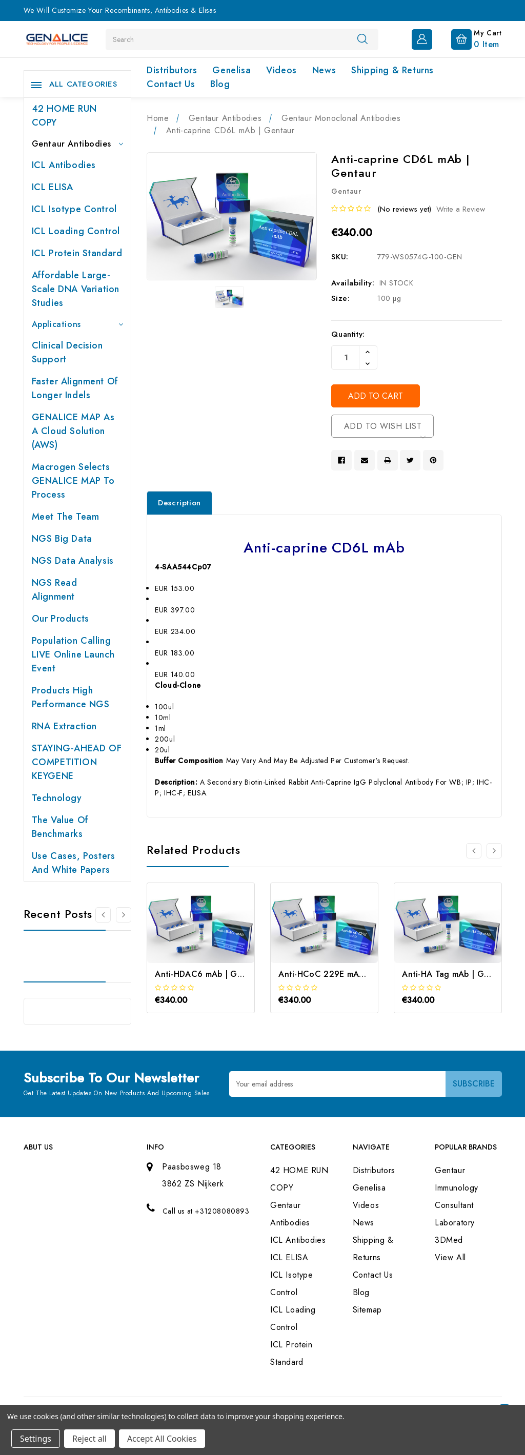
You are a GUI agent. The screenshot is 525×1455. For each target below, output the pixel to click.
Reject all (89, 1438)
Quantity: (348, 334)
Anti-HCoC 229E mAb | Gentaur (341, 974)
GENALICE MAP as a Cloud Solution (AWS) (73, 431)
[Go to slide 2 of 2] (103, 915)
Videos (281, 70)
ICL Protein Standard (77, 253)
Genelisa (231, 70)
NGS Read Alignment (54, 589)
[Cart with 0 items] (468, 38)
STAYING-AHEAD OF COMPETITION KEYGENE (77, 762)
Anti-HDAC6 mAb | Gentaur (208, 974)
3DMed (449, 1240)
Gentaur (450, 1170)
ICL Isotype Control (74, 209)
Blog (220, 84)
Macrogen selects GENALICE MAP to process (73, 480)
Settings (35, 1438)
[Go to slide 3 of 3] (473, 850)
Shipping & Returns (392, 70)
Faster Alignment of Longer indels (75, 388)
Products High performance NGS (71, 697)
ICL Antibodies (64, 165)
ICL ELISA (52, 187)
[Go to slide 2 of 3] (494, 850)
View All (450, 1257)
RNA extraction (64, 726)
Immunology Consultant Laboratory (456, 1205)
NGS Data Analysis (73, 560)
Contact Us (171, 84)
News (324, 70)
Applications (78, 324)
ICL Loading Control (76, 231)
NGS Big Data (62, 538)
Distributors (172, 70)
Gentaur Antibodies (78, 144)
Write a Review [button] (460, 209)
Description (179, 502)
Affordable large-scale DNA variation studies (75, 289)
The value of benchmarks (60, 827)
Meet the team (65, 516)
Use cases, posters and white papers (73, 862)
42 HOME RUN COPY (64, 115)
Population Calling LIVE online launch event (73, 654)
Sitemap (367, 1310)
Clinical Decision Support (67, 352)
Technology (57, 798)
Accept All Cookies (162, 1438)
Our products (60, 618)
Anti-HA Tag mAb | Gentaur (456, 974)
